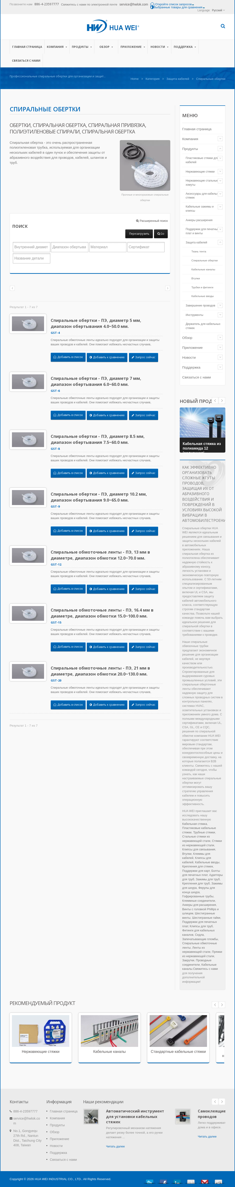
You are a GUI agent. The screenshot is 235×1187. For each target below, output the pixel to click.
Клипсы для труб (201, 926)
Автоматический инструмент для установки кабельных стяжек (135, 1116)
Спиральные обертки (204, 260)
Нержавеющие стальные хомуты (202, 182)
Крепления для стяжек (197, 866)
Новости (159, 47)
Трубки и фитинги (202, 287)
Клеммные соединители (198, 900)
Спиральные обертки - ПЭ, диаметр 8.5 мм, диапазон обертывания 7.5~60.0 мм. (100, 439)
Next (215, 400)
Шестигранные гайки (206, 917)
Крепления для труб (196, 883)
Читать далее (115, 1146)
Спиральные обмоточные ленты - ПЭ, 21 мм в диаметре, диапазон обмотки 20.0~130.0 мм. (103, 671)
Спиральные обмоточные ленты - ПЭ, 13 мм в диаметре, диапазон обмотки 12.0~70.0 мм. (103, 555)
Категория (152, 79)
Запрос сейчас (146, 357)
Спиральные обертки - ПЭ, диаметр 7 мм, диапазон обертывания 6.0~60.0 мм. (98, 381)
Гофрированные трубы (197, 896)
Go (160, 234)
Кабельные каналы (203, 269)
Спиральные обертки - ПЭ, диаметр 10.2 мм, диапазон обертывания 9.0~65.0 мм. (101, 497)
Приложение (132, 47)
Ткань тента (198, 251)
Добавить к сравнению (109, 357)
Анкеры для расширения (199, 905)
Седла (199, 934)
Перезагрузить (139, 234)
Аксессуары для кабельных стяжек (204, 195)
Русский (217, 10)
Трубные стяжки (204, 832)
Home (135, 79)
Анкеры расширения (199, 220)
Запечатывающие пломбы (200, 939)
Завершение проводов (200, 305)
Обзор (106, 47)
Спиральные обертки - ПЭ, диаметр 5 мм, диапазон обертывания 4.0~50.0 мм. (98, 323)
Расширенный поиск (152, 220)
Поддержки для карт (196, 870)
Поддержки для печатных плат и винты (202, 231)
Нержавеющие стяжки (200, 171)
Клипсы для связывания (198, 849)
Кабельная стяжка (194, 824)
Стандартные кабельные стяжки (178, 1052)
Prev (221, 400)
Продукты (82, 47)
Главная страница (27, 47)
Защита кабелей (177, 79)
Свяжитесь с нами (205, 968)
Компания (57, 47)
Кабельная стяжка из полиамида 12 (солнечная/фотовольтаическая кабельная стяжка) (202, 452)
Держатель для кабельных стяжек (203, 326)
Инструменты (194, 315)
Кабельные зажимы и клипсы (200, 208)
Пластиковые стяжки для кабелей (202, 160)
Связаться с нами (26, 60)
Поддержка (184, 47)
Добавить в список (70, 357)
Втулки (195, 278)
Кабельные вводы (202, 296)
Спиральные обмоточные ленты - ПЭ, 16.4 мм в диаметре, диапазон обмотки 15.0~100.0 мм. (104, 613)
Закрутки (188, 960)
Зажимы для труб (208, 879)
